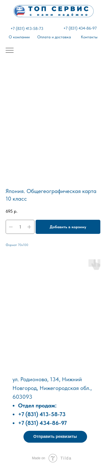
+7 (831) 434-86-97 (80, 28)
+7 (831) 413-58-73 (26, 28)
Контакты (89, 37)
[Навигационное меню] (10, 51)
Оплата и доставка (54, 37)
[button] (55, 437)
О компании (19, 37)
